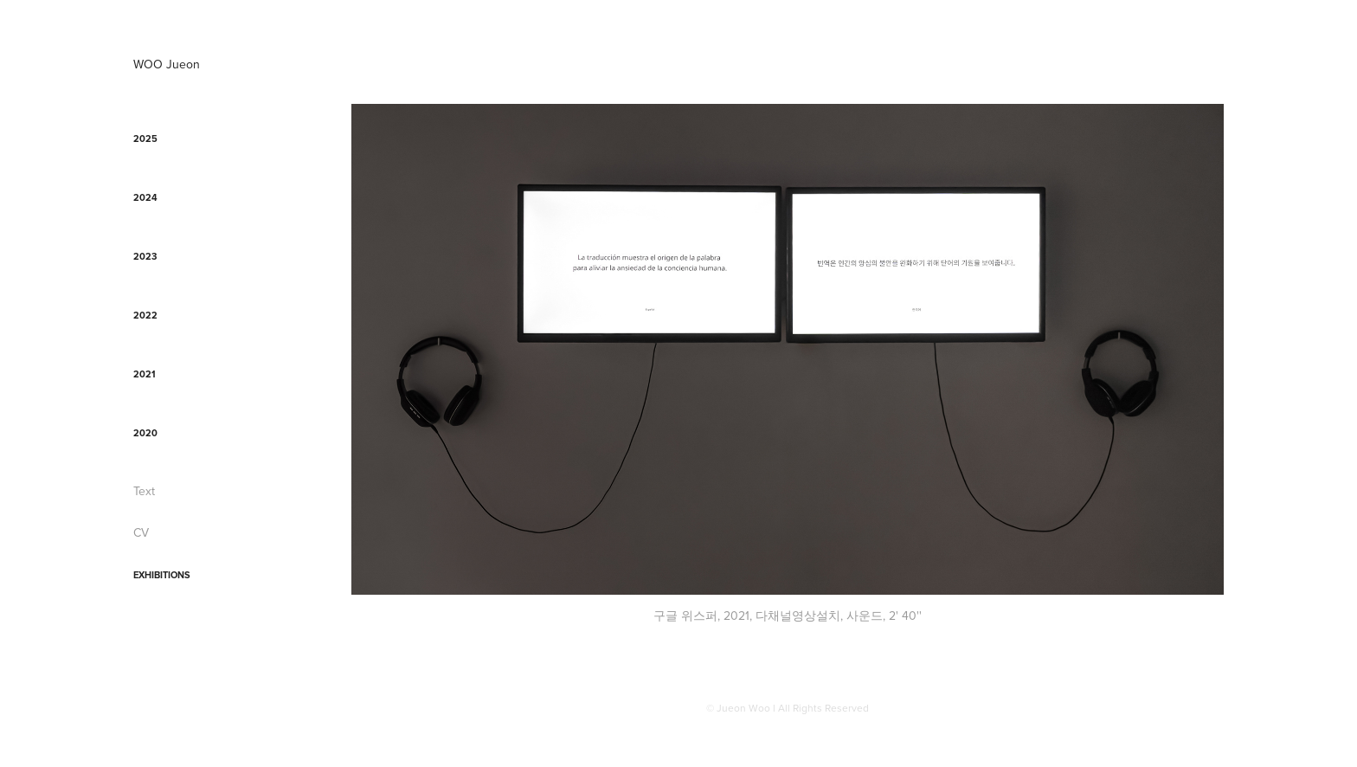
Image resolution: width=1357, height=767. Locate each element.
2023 (145, 256)
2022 (145, 315)
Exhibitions (161, 575)
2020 (145, 433)
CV (141, 532)
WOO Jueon (166, 64)
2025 (145, 138)
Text (144, 491)
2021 (144, 374)
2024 (145, 197)
